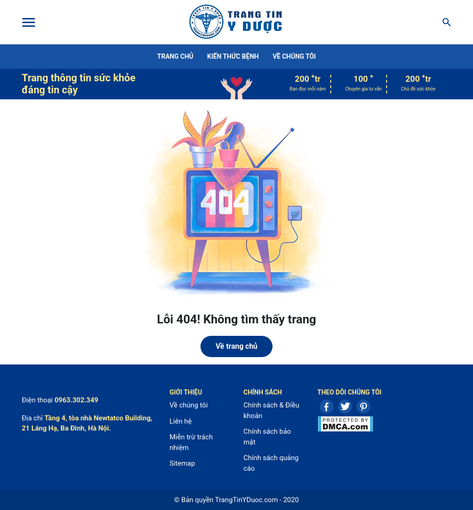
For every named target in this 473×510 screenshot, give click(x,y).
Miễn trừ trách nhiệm (191, 442)
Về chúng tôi (294, 56)
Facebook (327, 406)
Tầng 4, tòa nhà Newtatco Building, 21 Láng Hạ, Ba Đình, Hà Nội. (87, 423)
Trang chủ (175, 56)
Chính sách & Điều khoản (271, 410)
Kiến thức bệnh (233, 56)
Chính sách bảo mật (267, 436)
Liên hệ (181, 421)
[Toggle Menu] (28, 22)
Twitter (345, 406)
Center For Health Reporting (235, 22)
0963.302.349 (76, 400)
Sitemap (182, 463)
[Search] (444, 22)
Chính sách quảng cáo (270, 463)
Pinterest (363, 406)
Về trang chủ (237, 346)
